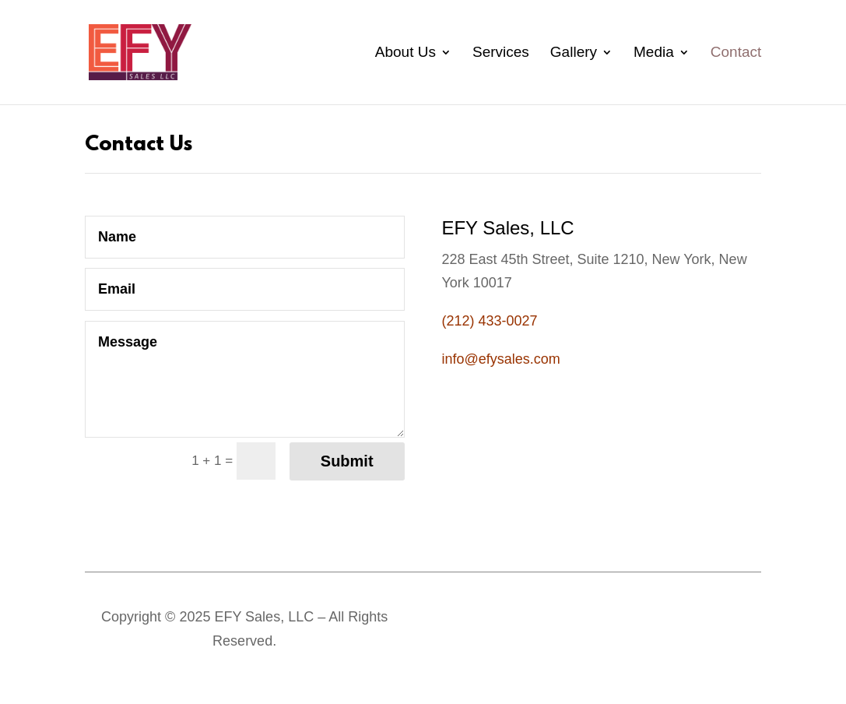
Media (654, 53)
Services (500, 53)
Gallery (573, 53)
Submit (347, 461)
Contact (736, 53)
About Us (405, 53)
